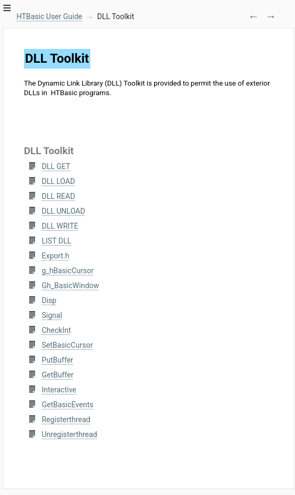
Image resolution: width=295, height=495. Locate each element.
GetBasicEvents (67, 404)
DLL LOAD (58, 181)
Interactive (58, 389)
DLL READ (58, 196)
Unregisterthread (69, 434)
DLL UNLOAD (63, 211)
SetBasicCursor (66, 345)
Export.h (55, 255)
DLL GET (55, 166)
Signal (51, 315)
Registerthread (65, 419)
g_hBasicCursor (67, 270)
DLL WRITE (59, 226)
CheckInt (56, 330)
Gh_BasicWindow (70, 285)
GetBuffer (57, 375)
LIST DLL (56, 241)
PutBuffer (57, 360)
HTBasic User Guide (49, 16)
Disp (48, 300)
